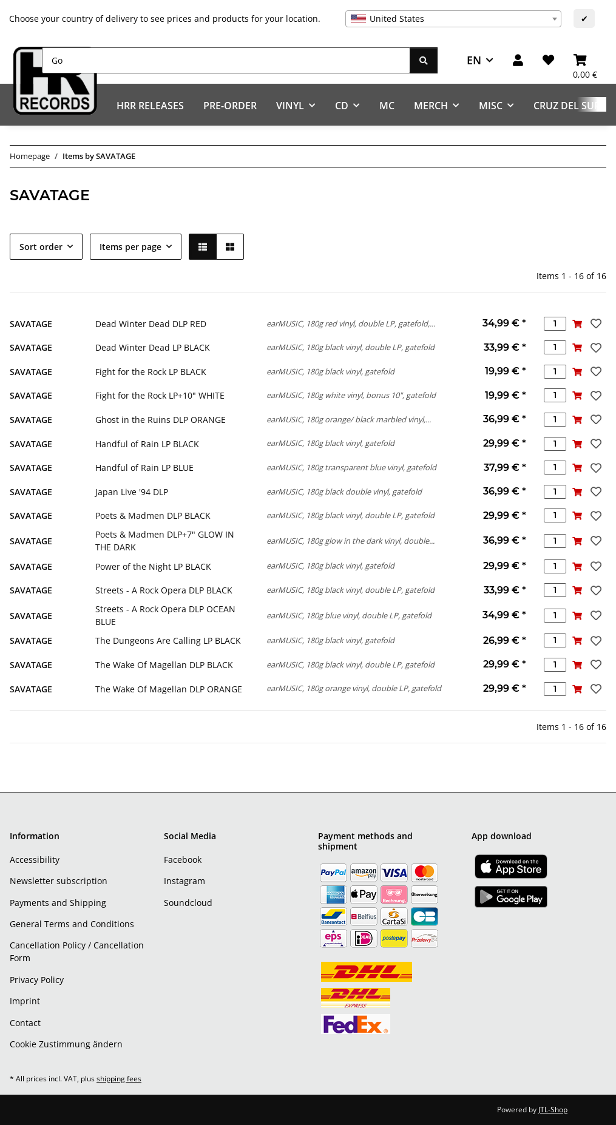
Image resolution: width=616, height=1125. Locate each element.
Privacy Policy (37, 979)
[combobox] (453, 18)
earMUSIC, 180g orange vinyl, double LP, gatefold (353, 688)
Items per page (130, 246)
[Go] (226, 60)
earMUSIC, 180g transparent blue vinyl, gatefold (351, 467)
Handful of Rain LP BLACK (147, 444)
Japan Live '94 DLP (131, 492)
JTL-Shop (552, 1109)
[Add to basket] (577, 324)
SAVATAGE (31, 323)
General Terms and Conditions (72, 924)
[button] (518, 60)
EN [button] (474, 60)
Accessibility (34, 859)
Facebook (182, 859)
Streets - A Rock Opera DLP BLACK (163, 590)
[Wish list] (548, 60)
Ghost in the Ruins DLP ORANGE (160, 419)
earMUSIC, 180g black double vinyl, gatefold (344, 491)
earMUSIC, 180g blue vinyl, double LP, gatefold (349, 615)
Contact (25, 1023)
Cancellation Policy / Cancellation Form (77, 951)
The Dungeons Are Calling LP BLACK (168, 640)
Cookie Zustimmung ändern (66, 1044)
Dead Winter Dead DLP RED (150, 323)
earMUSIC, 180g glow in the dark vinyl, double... (350, 540)
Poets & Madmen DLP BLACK (153, 515)
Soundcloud (188, 902)
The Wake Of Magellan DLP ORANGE (168, 689)
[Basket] (585, 60)
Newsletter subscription (58, 881)
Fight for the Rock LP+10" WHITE (160, 395)
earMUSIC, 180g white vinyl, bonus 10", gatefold (351, 395)
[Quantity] (555, 323)
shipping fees (118, 1078)
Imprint (25, 1001)
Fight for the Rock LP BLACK (150, 371)
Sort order (41, 246)
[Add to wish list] (595, 323)
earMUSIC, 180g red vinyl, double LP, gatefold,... (350, 323)
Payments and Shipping (58, 902)
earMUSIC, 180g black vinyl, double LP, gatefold (350, 347)
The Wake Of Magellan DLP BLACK (164, 665)
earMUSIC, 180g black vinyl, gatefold (330, 371)
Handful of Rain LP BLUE (144, 467)
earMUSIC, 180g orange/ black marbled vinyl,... (348, 419)
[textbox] (453, 19)
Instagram (184, 881)
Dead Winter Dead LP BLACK (152, 347)
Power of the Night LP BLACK (153, 566)
